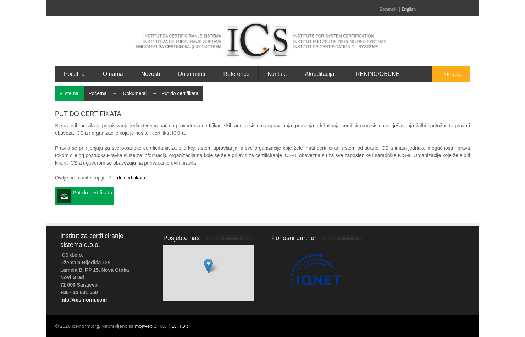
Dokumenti (135, 93)
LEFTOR (180, 326)
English (409, 9)
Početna (97, 93)
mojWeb (144, 326)
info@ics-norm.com (83, 300)
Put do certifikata (126, 178)
